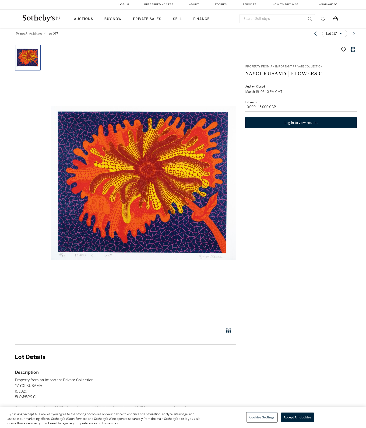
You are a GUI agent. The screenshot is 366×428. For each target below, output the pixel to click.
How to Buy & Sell (287, 4)
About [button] (194, 4)
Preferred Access (159, 4)
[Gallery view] (228, 330)
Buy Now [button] (113, 19)
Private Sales (147, 19)
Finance (201, 19)
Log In (124, 4)
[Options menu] (334, 33)
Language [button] (325, 4)
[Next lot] (354, 33)
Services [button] (250, 4)
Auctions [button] (83, 19)
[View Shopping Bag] (335, 18)
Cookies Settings (261, 417)
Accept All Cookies (297, 417)
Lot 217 (52, 34)
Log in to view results (301, 123)
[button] (143, 183)
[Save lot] (343, 49)
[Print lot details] (353, 49)
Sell (177, 19)
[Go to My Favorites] (323, 18)
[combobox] (277, 18)
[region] (183, 417)
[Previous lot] (315, 33)
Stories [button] (221, 4)
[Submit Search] (310, 19)
